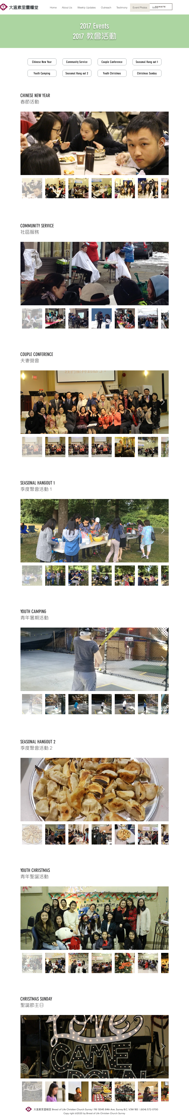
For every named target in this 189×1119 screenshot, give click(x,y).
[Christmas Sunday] (147, 73)
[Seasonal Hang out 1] (147, 61)
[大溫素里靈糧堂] (24, 7)
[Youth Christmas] (112, 73)
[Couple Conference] (112, 61)
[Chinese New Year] (42, 61)
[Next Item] (163, 143)
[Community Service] (76, 61)
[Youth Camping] (42, 73)
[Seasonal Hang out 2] (76, 73)
